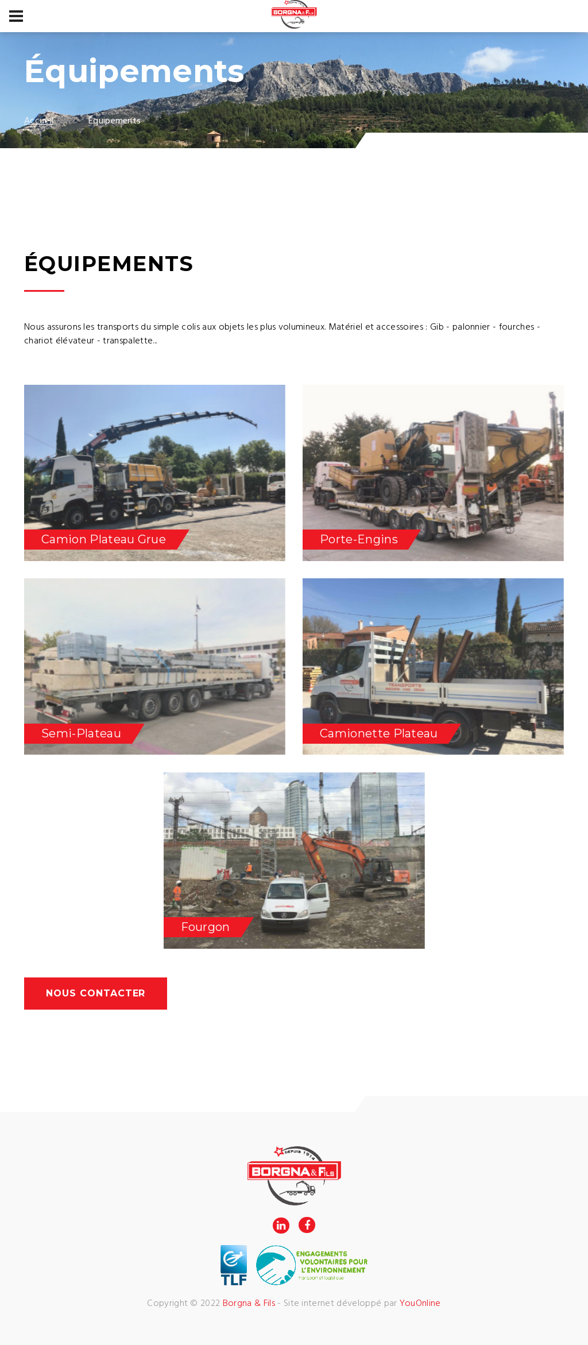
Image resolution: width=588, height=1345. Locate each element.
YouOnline (420, 1303)
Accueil (38, 121)
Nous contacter (95, 993)
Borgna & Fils (249, 1303)
